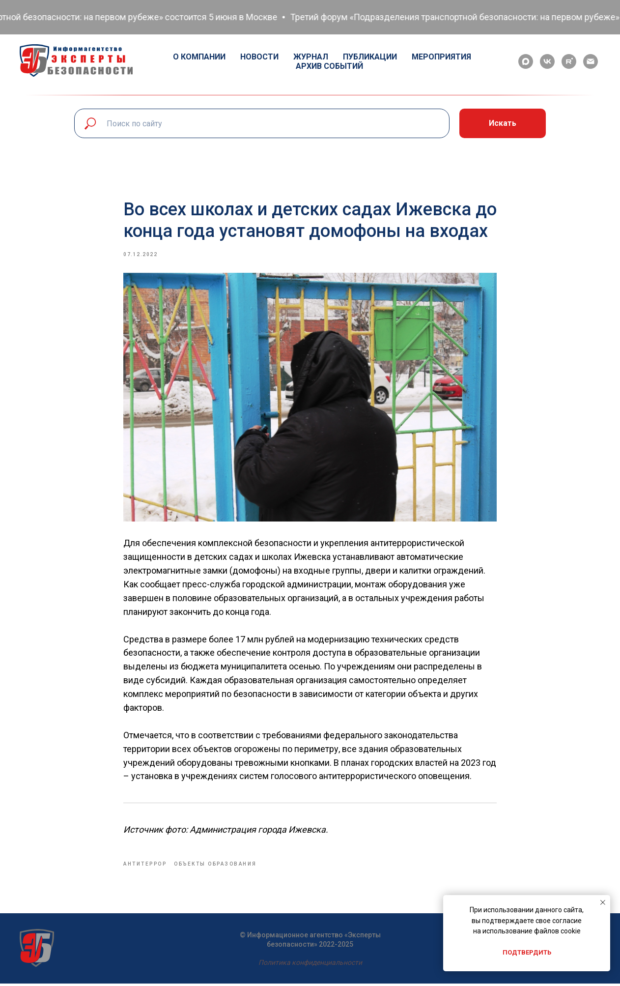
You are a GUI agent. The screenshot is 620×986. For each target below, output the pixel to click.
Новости (259, 56)
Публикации (370, 56)
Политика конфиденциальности (310, 965)
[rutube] (569, 61)
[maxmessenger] (525, 61)
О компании (199, 56)
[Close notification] (603, 902)
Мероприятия (441, 56)
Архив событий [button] (329, 66)
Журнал (310, 56)
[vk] (547, 61)
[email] (590, 61)
